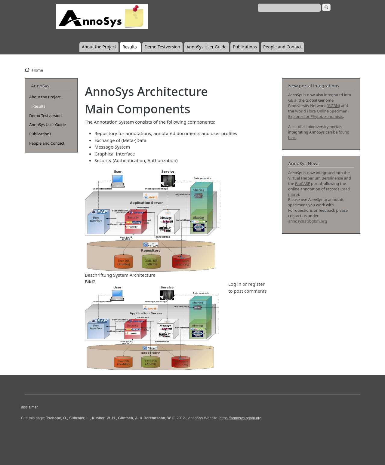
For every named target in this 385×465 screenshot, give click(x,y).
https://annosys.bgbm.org (240, 418)
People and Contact (282, 47)
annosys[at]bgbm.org (307, 221)
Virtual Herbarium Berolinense (315, 178)
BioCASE (302, 183)
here (292, 137)
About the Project (99, 47)
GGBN (333, 105)
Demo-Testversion (162, 47)
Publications (245, 47)
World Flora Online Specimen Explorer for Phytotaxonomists (317, 113)
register (256, 284)
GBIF (292, 100)
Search (326, 7)
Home (37, 70)
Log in (234, 284)
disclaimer (29, 407)
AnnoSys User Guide (206, 47)
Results (129, 47)
